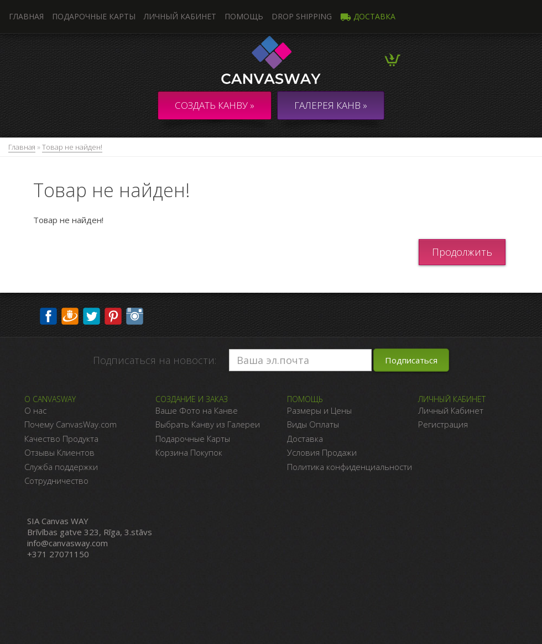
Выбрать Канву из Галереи (207, 424)
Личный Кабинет (450, 410)
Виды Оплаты (313, 424)
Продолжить (462, 251)
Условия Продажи (322, 452)
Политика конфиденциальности (349, 466)
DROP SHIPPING (302, 16)
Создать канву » (214, 105)
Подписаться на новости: (154, 360)
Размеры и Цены (319, 410)
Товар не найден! (72, 147)
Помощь (244, 16)
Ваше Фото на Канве (196, 410)
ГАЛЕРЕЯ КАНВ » (330, 105)
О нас (35, 410)
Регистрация (443, 424)
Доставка (367, 16)
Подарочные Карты (192, 438)
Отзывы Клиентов (59, 452)
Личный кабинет (180, 16)
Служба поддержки (61, 466)
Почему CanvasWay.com (70, 424)
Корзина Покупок (188, 452)
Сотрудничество (56, 480)
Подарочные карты (94, 16)
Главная (21, 147)
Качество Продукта (61, 438)
